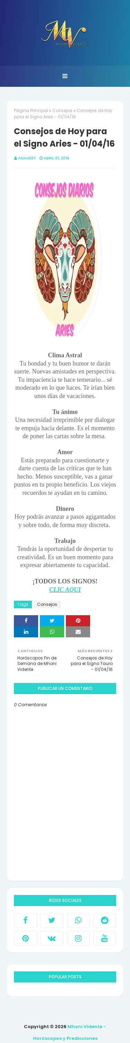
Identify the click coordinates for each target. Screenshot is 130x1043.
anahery (27, 158)
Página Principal (31, 110)
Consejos (62, 110)
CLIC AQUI (65, 589)
